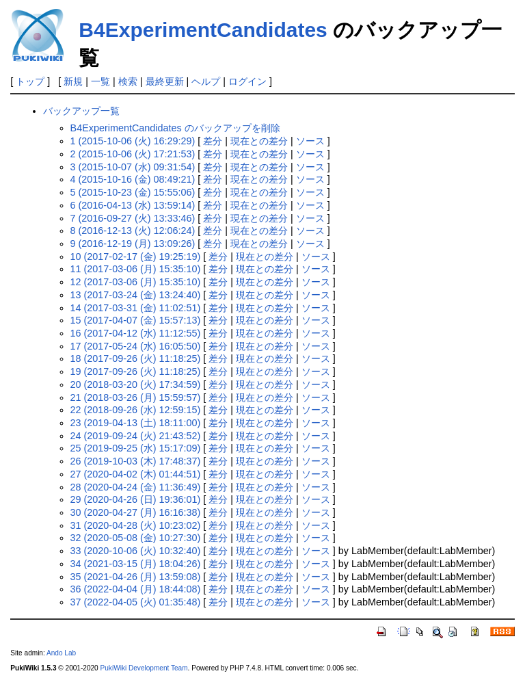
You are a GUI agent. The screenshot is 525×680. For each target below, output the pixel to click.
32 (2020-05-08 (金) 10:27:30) (135, 537)
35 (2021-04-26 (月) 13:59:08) (135, 576)
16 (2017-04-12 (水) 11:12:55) (135, 333)
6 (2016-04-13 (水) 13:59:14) (133, 205)
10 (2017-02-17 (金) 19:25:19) (135, 256)
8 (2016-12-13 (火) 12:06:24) (133, 230)
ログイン (247, 81)
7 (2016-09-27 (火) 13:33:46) (133, 218)
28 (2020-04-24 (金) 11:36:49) (135, 487)
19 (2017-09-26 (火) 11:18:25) (135, 371)
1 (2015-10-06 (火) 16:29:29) (133, 140)
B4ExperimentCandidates (203, 29)
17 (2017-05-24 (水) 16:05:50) (135, 346)
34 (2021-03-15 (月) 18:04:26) (135, 563)
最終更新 (165, 81)
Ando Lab (61, 653)
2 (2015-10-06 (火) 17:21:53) (133, 153)
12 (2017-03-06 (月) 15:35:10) (135, 281)
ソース (310, 140)
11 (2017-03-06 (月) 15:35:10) (135, 268)
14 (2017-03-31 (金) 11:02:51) (135, 307)
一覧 (100, 81)
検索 (127, 81)
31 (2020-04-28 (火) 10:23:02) (135, 525)
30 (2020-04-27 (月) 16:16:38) (135, 512)
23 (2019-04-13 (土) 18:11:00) (135, 422)
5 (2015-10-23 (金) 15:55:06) (133, 192)
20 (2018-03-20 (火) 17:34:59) (135, 384)
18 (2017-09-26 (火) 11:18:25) (135, 358)
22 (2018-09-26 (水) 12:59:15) (135, 409)
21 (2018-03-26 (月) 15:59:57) (135, 397)
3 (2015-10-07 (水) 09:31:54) (133, 166)
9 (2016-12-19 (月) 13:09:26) (133, 243)
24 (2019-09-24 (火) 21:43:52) (135, 435)
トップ (30, 81)
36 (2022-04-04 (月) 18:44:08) (135, 589)
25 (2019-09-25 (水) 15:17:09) (135, 448)
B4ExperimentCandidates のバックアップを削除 (175, 127)
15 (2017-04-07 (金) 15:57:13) (135, 320)
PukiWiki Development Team (144, 668)
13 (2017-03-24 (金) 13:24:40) (135, 294)
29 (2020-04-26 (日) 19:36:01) (135, 499)
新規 (73, 81)
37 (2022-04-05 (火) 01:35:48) (135, 602)
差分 (212, 140)
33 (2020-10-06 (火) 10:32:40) (135, 550)
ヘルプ (205, 81)
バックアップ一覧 (81, 110)
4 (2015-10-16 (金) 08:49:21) (133, 179)
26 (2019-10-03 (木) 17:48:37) (135, 461)
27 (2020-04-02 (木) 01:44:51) (135, 474)
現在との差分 (259, 140)
